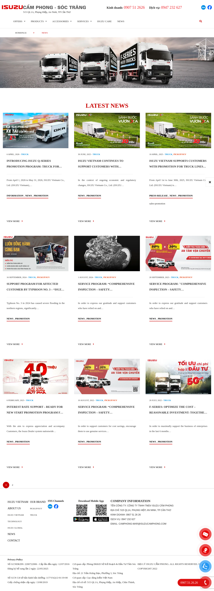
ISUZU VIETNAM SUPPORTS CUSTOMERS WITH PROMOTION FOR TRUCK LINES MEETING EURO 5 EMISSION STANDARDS (178, 166)
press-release (158, 195)
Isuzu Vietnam (18, 502)
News (120, 21)
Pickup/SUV (36, 508)
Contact (14, 540)
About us (14, 508)
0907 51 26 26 (133, 514)
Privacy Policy (15, 559)
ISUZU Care (104, 21)
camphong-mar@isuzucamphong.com (142, 523)
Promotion (41, 195)
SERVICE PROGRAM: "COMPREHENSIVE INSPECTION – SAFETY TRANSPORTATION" (177, 289)
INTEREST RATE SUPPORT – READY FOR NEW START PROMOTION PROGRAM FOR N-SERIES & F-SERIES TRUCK (35, 412)
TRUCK (25, 154)
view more (15, 221)
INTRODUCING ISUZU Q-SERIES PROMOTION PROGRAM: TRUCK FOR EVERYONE (33, 166)
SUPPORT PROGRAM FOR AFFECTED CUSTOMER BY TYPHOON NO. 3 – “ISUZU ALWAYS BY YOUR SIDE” (35, 289)
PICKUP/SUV (180, 154)
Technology (15, 521)
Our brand (37, 502)
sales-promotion (157, 203)
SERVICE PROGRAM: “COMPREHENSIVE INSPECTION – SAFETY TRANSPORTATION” (106, 289)
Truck (33, 515)
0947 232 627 (128, 519)
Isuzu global (15, 528)
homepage (21, 33)
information (15, 195)
